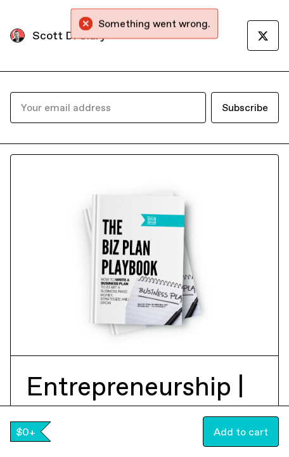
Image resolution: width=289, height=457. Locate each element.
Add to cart (241, 432)
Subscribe (245, 107)
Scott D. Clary (69, 35)
